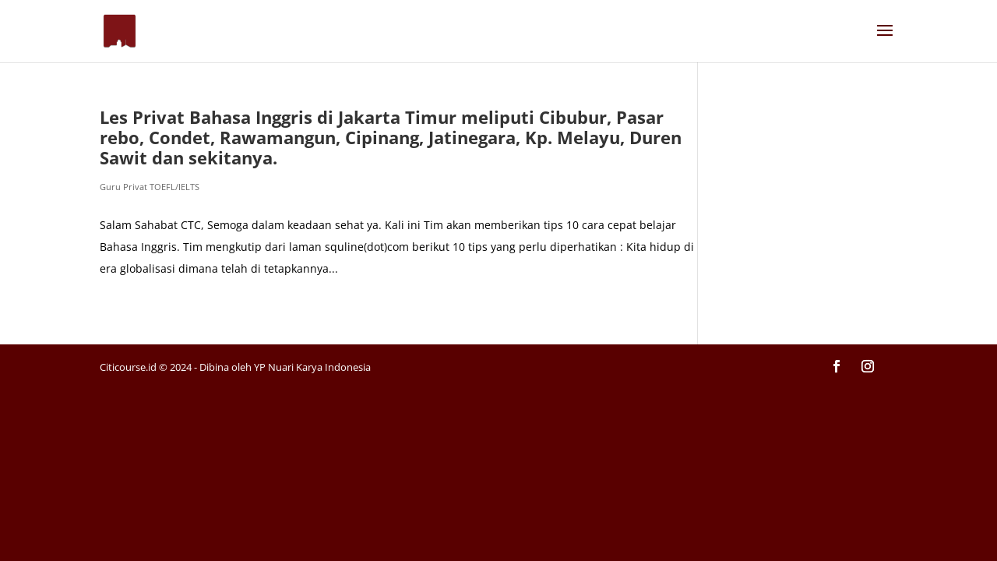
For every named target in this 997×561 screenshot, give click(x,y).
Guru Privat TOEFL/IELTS (149, 186)
